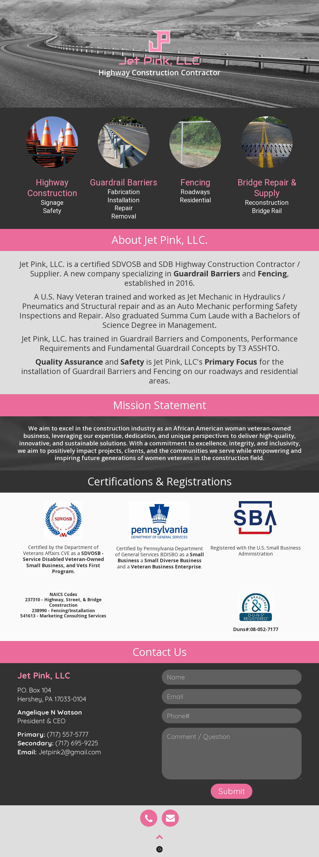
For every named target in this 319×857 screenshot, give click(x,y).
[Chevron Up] (159, 837)
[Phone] (148, 818)
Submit (231, 791)
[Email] (170, 818)
